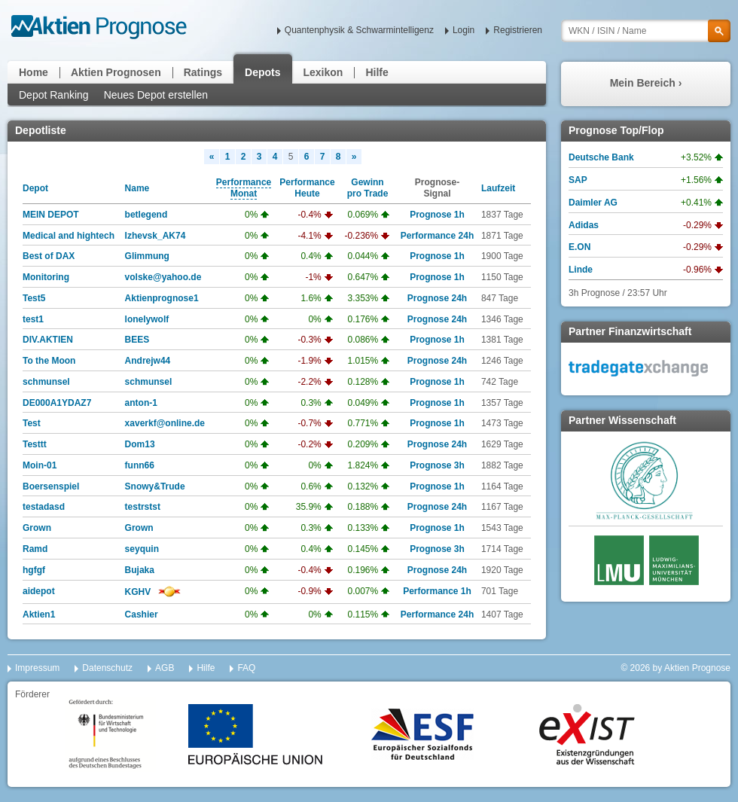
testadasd (44, 507)
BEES (137, 339)
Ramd (35, 549)
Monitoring (46, 277)
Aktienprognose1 (162, 298)
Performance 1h (437, 591)
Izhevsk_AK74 (155, 235)
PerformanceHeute (306, 188)
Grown (37, 528)
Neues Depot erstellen (156, 95)
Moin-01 (39, 465)
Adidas (584, 225)
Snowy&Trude (155, 486)
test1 (33, 319)
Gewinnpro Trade (368, 188)
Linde (581, 269)
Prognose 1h (437, 214)
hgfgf (34, 570)
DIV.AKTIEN (48, 339)
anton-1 (141, 403)
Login (463, 30)
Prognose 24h (437, 298)
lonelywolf (147, 319)
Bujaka (139, 570)
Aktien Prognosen (116, 72)
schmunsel (46, 382)
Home (33, 72)
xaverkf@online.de (165, 423)
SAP (578, 180)
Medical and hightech (68, 235)
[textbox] (645, 31)
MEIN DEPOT (51, 214)
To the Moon (49, 360)
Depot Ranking (54, 95)
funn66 (139, 465)
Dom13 (140, 444)
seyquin (142, 549)
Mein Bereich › (646, 83)
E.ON (579, 247)
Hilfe (376, 72)
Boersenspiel (51, 486)
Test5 (34, 298)
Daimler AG (593, 202)
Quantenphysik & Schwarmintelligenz (359, 30)
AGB (164, 668)
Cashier (141, 614)
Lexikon (323, 72)
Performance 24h (437, 235)
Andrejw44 (148, 360)
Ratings (203, 72)
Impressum (37, 668)
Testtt (35, 444)
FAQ (246, 668)
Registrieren (517, 30)
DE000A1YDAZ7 (57, 403)
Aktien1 (39, 614)
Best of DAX (49, 256)
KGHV (138, 592)
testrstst (142, 507)
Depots (262, 72)
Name (137, 188)
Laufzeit (498, 188)
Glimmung (147, 256)
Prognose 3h (437, 465)
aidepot (39, 591)
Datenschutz (107, 668)
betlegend (146, 214)
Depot (35, 188)
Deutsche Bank (601, 157)
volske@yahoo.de (163, 277)
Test (32, 423)
